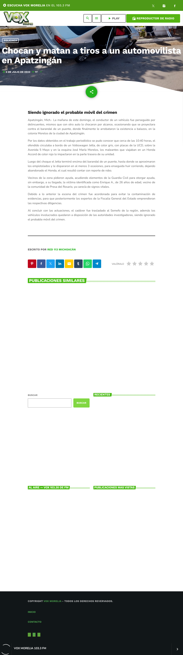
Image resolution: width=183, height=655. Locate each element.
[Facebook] (174, 6)
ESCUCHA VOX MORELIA (36, 5)
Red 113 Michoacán (61, 249)
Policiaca (10, 40)
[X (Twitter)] (153, 6)
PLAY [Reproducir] (114, 18)
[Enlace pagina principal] (18, 18)
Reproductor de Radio (153, 18)
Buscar (32, 395)
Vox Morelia (52, 601)
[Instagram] (164, 6)
